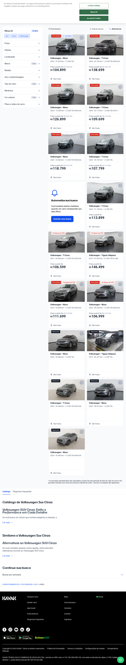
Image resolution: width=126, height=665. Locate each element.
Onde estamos (32, 614)
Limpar (35, 31)
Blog (66, 597)
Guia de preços (70, 602)
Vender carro (32, 602)
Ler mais (7, 522)
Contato (67, 614)
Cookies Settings (94, 6)
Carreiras (67, 608)
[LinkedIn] (22, 630)
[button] (7, 36)
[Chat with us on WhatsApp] (120, 660)
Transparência (112, 649)
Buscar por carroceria (63, 574)
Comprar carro (32, 597)
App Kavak (31, 608)
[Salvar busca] (96, 29)
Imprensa (67, 619)
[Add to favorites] (82, 38)
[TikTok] (28, 630)
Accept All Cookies (94, 18)
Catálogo (6, 491)
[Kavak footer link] (9, 608)
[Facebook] (4, 630)
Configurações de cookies (95, 649)
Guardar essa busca (62, 219)
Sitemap (5, 651)
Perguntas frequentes (22, 491)
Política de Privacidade (56, 649)
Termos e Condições (75, 649)
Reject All (93, 12)
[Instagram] (10, 630)
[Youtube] (16, 630)
